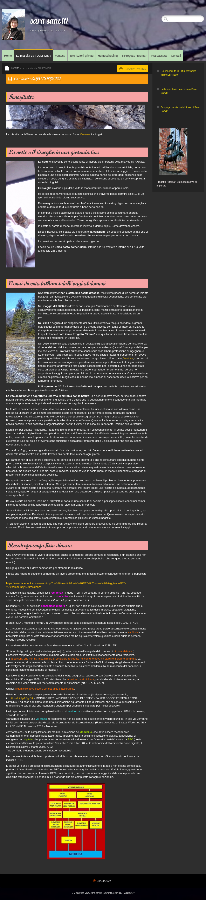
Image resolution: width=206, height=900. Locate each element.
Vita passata (159, 55)
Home (8, 55)
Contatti (176, 55)
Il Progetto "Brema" (134, 55)
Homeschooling (108, 55)
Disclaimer (129, 893)
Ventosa (60, 55)
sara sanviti (49, 22)
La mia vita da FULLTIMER (33, 55)
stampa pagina (135, 68)
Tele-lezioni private (82, 55)
